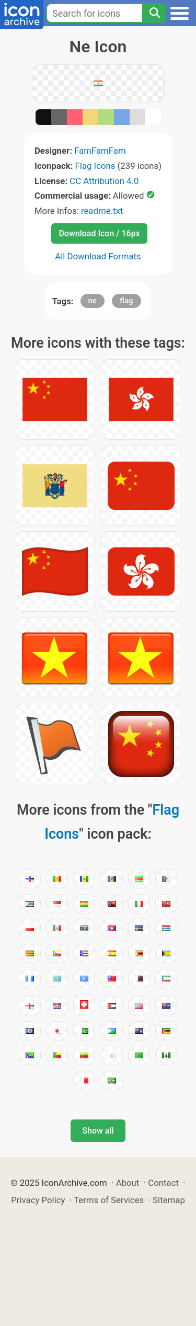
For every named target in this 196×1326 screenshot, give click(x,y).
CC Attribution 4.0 (104, 181)
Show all (97, 1131)
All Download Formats (98, 256)
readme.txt (102, 210)
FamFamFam (100, 150)
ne (92, 300)
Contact (163, 1183)
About (128, 1183)
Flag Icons (95, 166)
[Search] (154, 13)
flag (126, 300)
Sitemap (169, 1200)
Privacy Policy (38, 1200)
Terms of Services (109, 1200)
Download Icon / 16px (99, 233)
